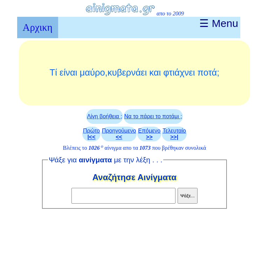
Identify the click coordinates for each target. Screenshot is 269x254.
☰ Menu (218, 23)
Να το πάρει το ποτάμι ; (153, 116)
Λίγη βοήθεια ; (104, 116)
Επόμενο (149, 134)
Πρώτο (91, 134)
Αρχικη (38, 27)
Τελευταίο (174, 134)
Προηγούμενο (119, 134)
